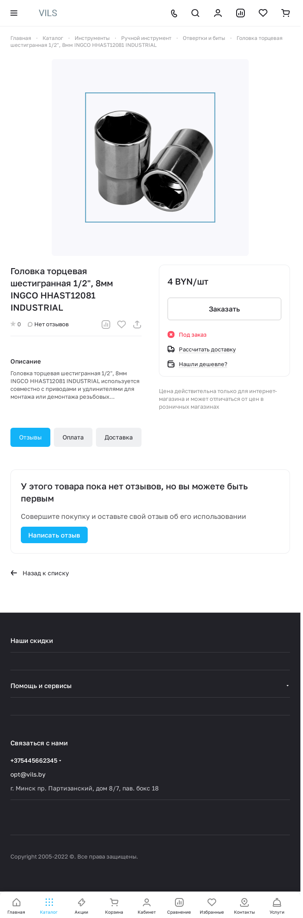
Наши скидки (31, 640)
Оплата (73, 437)
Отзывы (30, 437)
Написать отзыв (54, 535)
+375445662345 (33, 760)
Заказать (224, 309)
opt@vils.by (28, 774)
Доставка (119, 437)
